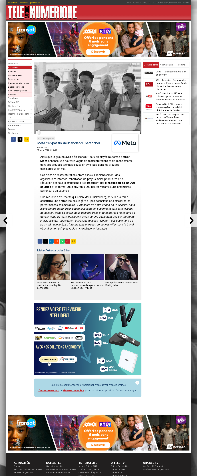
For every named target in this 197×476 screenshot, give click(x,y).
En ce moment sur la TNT (26, 443)
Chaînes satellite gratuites (156, 424)
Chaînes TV (14, 106)
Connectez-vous (48, 345)
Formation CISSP (119, 446)
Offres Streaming (119, 430)
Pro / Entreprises (46, 138)
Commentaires (15, 75)
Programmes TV (16, 109)
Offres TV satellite (120, 421)
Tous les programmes (24, 449)
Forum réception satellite (58, 427)
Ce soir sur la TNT (22, 446)
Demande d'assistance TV (91, 452)
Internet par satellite (179, 2)
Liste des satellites (55, 421)
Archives (12, 94)
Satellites (13, 98)
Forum (11, 129)
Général (82, 449)
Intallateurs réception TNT (91, 427)
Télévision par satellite (135, 2)
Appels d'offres (16, 121)
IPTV (155, 2)
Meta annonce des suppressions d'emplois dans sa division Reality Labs (87, 285)
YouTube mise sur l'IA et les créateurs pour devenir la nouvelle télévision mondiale (170, 96)
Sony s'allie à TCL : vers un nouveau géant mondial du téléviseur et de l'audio (169, 107)
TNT (149, 2)
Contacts (13, 133)
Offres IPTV (116, 427)
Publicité (82, 446)
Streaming (163, 2)
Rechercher (13, 79)
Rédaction (83, 443)
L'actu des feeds (16, 87)
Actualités (13, 67)
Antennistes (14, 125)
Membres (13, 63)
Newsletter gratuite (17, 90)
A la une (12, 71)
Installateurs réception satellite (61, 424)
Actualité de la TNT (87, 421)
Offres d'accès (53, 449)
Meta (40, 250)
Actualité (50, 446)
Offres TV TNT (118, 424)
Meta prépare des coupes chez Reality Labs (121, 283)
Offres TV (13, 102)
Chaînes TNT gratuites (89, 424)
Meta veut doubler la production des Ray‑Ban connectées (49, 285)
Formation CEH (118, 443)
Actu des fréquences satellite (28, 424)
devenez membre (73, 345)
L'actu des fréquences (18, 83)
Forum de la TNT (86, 430)
